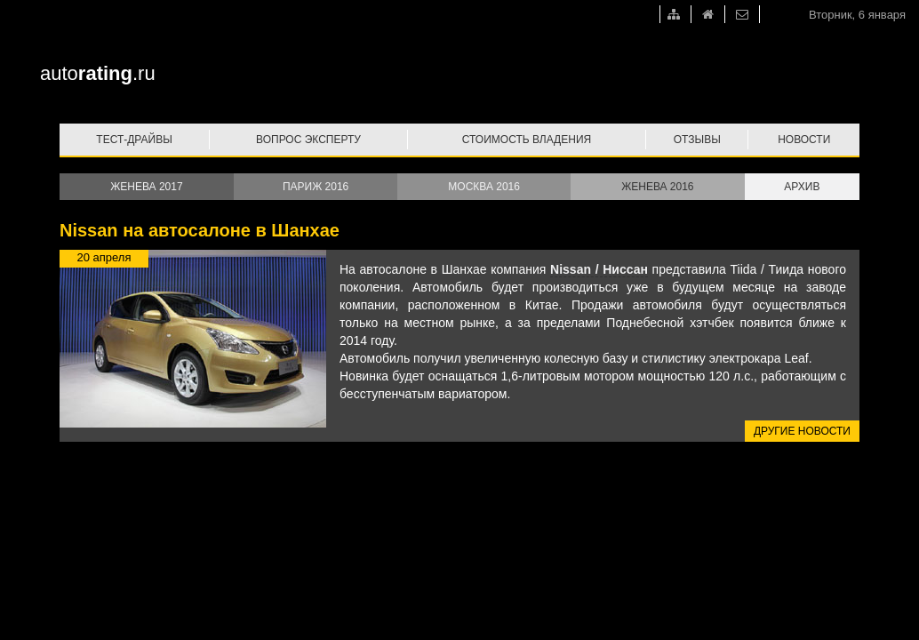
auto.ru (98, 73)
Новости (804, 139)
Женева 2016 (657, 186)
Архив (801, 186)
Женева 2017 (146, 186)
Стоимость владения (526, 139)
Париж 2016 (315, 186)
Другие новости (802, 431)
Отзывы (697, 139)
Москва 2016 (484, 186)
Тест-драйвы (134, 139)
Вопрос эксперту (308, 139)
